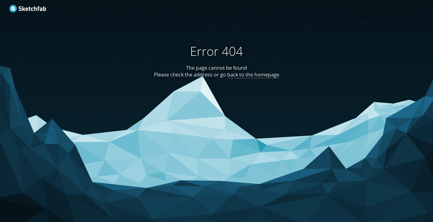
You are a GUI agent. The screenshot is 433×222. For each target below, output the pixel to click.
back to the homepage (253, 74)
